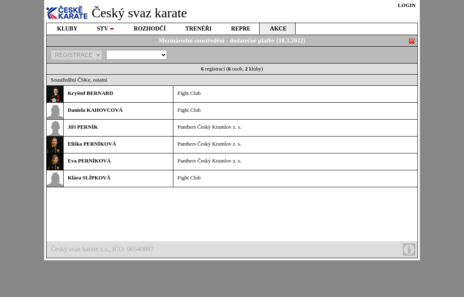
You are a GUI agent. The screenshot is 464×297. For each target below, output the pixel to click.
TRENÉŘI (198, 29)
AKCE (278, 29)
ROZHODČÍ (150, 29)
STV (105, 29)
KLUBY (67, 29)
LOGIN (407, 5)
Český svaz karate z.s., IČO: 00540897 (233, 249)
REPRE (241, 29)
